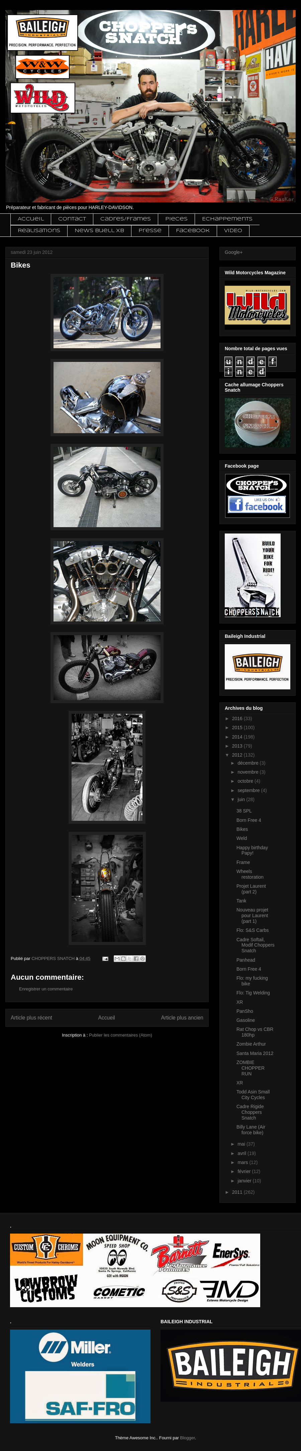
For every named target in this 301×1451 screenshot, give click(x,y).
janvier (245, 1180)
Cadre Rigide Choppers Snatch (250, 1112)
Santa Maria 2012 (255, 1053)
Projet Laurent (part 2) (251, 888)
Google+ (233, 252)
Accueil (31, 219)
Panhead (245, 960)
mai (241, 1144)
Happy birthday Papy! (252, 850)
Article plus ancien (182, 1018)
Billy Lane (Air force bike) (250, 1129)
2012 (238, 755)
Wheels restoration (250, 874)
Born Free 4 (248, 820)
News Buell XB (99, 230)
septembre (249, 790)
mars (243, 1162)
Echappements (227, 219)
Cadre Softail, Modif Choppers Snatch (255, 945)
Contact (72, 219)
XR (239, 1002)
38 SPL (244, 810)
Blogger (187, 1437)
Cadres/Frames (125, 219)
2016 (238, 718)
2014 (238, 737)
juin (241, 799)
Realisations (39, 230)
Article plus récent (31, 1018)
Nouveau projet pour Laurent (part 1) (252, 915)
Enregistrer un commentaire (46, 988)
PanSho (244, 1011)
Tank (241, 900)
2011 (238, 1192)
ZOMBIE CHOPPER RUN (250, 1068)
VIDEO (233, 230)
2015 (238, 727)
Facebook (193, 230)
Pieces (176, 219)
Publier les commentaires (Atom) (120, 1035)
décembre (248, 763)
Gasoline (245, 1020)
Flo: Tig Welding (253, 992)
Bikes (242, 829)
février (244, 1171)
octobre (246, 781)
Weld (241, 838)
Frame (243, 862)
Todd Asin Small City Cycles (253, 1094)
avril (242, 1153)
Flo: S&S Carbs (252, 930)
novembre (248, 772)
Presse (150, 230)
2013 (238, 746)
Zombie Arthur (251, 1044)
